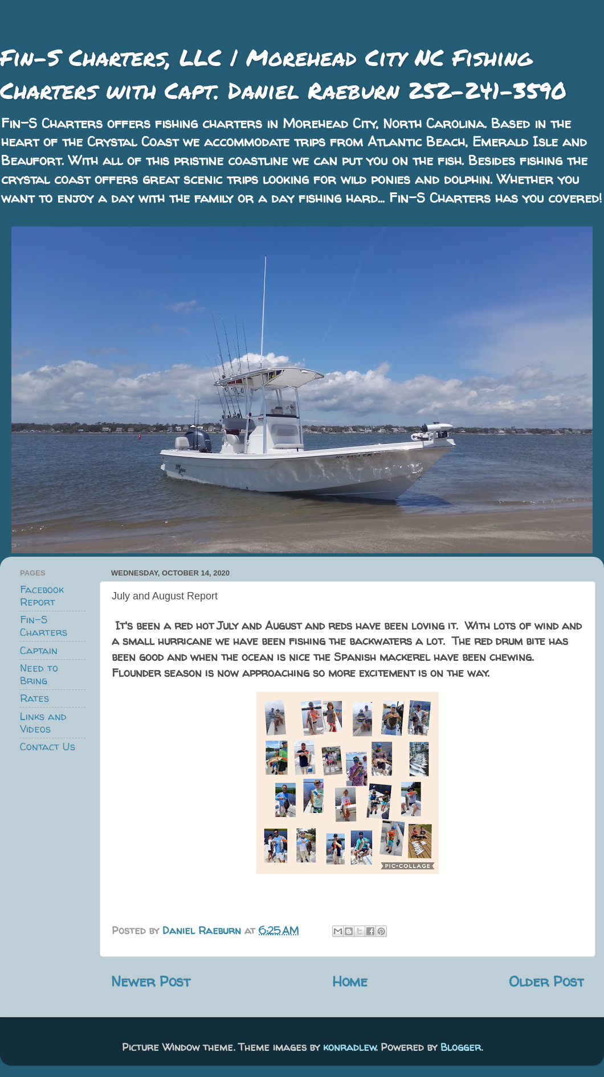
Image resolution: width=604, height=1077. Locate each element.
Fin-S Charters (43, 626)
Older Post (546, 981)
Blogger (460, 1047)
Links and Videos (43, 722)
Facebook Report (42, 595)
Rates (34, 698)
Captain (39, 650)
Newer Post (150, 981)
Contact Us (47, 746)
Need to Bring (39, 674)
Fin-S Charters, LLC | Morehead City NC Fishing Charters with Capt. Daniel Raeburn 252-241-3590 (283, 73)
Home (350, 981)
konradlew (349, 1047)
